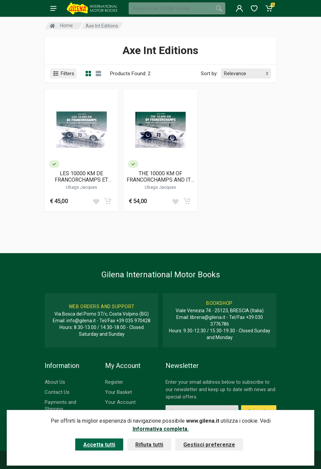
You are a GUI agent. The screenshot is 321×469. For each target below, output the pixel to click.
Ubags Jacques (81, 187)
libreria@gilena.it (207, 317)
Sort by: (209, 74)
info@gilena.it (81, 320)
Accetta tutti (99, 444)
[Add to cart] (108, 201)
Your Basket (118, 392)
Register (114, 382)
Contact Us (57, 392)
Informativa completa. (161, 429)
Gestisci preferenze (209, 444)
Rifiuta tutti (149, 444)
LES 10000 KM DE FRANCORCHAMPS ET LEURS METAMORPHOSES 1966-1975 (81, 176)
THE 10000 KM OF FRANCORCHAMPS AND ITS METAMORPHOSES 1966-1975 (160, 176)
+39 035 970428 (133, 320)
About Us (55, 382)
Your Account (120, 402)
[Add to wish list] (96, 201)
